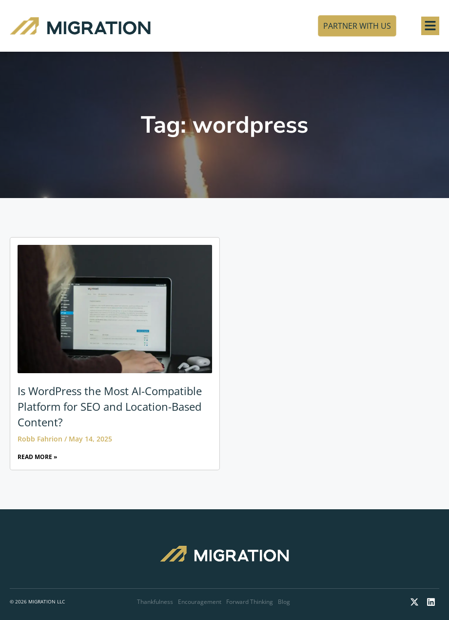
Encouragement (199, 602)
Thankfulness (155, 602)
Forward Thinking (249, 602)
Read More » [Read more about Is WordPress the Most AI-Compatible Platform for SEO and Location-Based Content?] (37, 457)
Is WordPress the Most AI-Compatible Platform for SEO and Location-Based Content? (110, 406)
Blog (284, 602)
